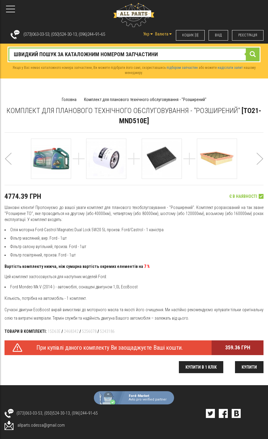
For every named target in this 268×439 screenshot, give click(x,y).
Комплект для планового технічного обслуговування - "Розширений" (145, 99)
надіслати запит (230, 68)
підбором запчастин (182, 68)
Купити (249, 367)
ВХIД (218, 35)
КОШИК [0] (190, 35)
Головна (69, 99)
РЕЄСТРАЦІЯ (247, 35)
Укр (148, 34)
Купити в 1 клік (201, 367)
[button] (8, 166)
